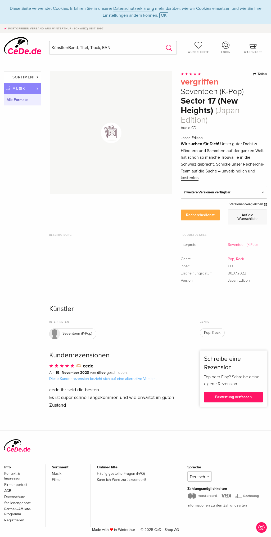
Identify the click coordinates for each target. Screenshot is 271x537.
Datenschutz (14, 497)
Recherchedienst (200, 215)
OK (164, 15)
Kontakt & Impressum (13, 476)
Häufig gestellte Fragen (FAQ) (121, 473)
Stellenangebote (17, 503)
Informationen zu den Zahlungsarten (217, 505)
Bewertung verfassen (233, 397)
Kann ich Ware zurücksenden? (121, 479)
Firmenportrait (15, 484)
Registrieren (14, 520)
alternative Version (140, 378)
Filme (56, 479)
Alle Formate (17, 99)
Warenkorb (253, 47)
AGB (7, 491)
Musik (18, 88)
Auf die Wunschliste (247, 217)
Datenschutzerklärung (133, 8)
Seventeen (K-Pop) (243, 245)
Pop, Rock (236, 259)
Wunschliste (198, 47)
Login (226, 47)
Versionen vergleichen (248, 204)
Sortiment (23, 77)
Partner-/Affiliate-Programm (17, 511)
